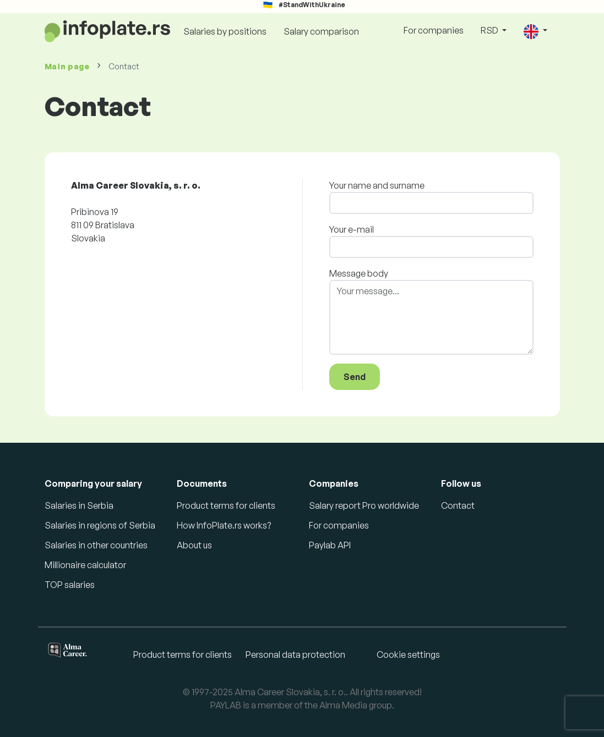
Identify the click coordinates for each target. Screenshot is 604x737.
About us (194, 545)
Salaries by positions (224, 31)
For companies (434, 30)
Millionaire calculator (85, 564)
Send (355, 376)
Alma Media (343, 705)
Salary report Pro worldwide (364, 505)
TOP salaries (70, 584)
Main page (67, 66)
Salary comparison (321, 31)
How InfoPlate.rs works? (224, 525)
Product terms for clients (226, 505)
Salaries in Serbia (79, 505)
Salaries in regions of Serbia (100, 525)
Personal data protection (295, 654)
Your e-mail (351, 229)
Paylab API (330, 545)
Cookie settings (408, 654)
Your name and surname (377, 185)
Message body (358, 273)
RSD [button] (490, 30)
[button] (535, 31)
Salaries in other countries (96, 545)
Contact (458, 505)
